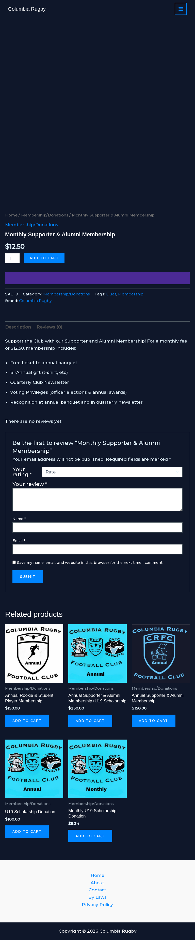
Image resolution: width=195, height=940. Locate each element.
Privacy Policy (97, 904)
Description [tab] (18, 327)
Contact (97, 889)
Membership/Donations (44, 215)
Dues (111, 294)
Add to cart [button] (27, 721)
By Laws (97, 897)
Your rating (22, 472)
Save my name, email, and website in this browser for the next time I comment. (90, 562)
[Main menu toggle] (181, 9)
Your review (29, 484)
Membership (130, 294)
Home (11, 215)
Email (18, 540)
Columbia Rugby (27, 9)
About (97, 882)
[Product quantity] (12, 258)
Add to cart (44, 258)
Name (19, 518)
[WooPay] (97, 278)
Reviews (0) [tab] (49, 327)
